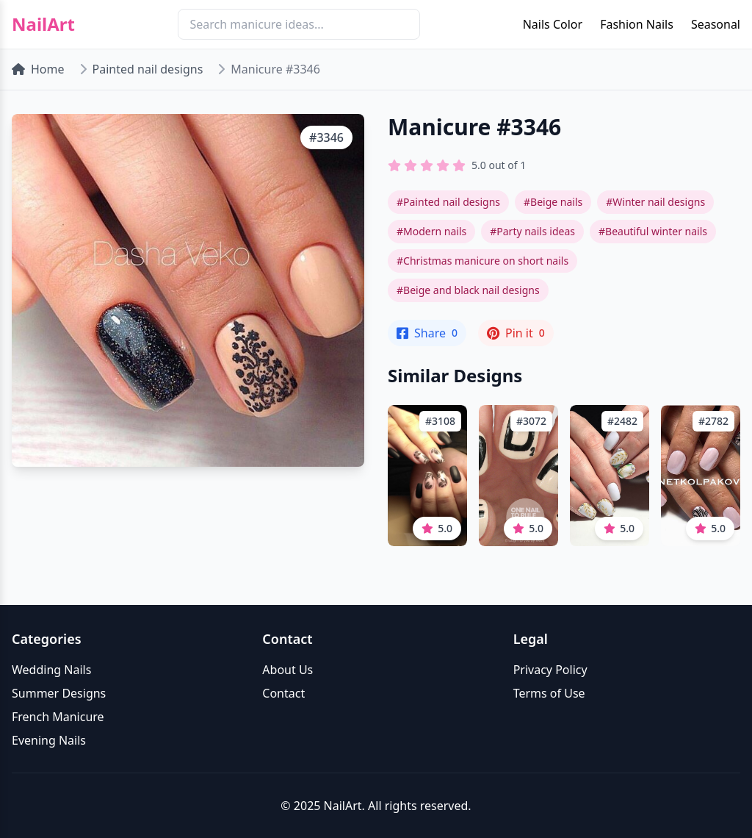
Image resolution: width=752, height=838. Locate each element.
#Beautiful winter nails (653, 231)
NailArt (43, 24)
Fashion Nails (636, 24)
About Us (287, 670)
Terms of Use (549, 693)
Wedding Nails (51, 670)
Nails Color (552, 24)
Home (38, 69)
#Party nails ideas (532, 231)
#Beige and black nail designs (468, 290)
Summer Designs (59, 693)
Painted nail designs (148, 69)
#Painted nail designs (448, 202)
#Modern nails (431, 231)
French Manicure (58, 717)
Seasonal (715, 24)
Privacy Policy (550, 670)
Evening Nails (49, 740)
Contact (283, 693)
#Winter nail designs (655, 202)
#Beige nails (553, 202)
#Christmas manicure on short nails (482, 261)
